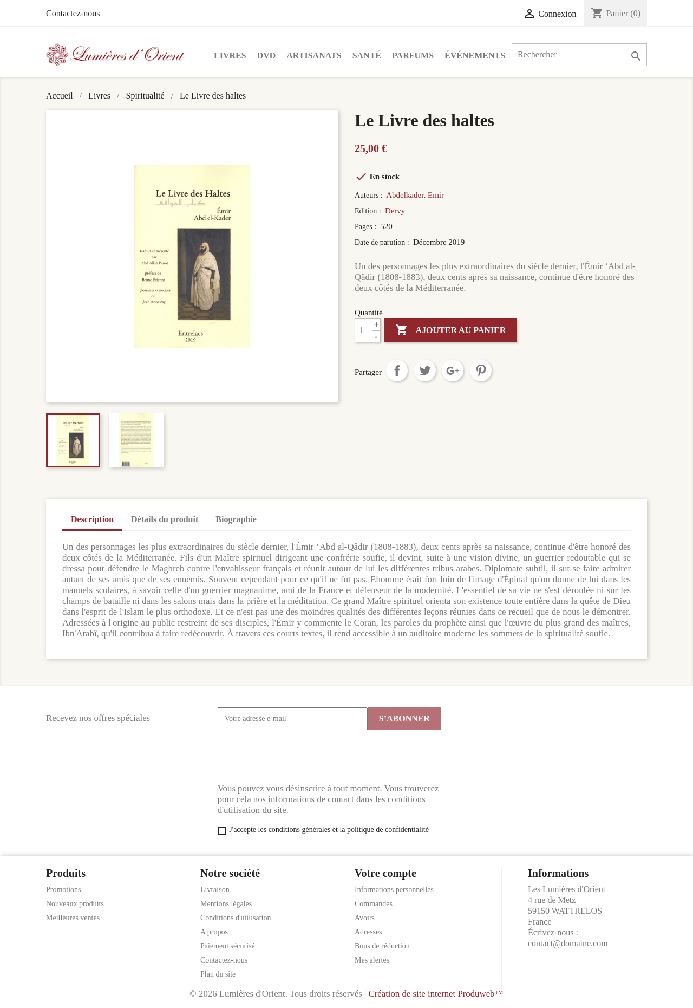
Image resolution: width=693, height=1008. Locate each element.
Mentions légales (226, 904)
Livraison (215, 890)
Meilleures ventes (73, 918)
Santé (366, 55)
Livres (230, 55)
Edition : (369, 211)
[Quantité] (368, 330)
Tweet (425, 370)
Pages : (366, 227)
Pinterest (481, 370)
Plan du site (218, 974)
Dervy (395, 210)
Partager (397, 370)
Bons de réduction (382, 946)
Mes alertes (372, 960)
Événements (474, 55)
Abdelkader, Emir (415, 195)
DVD (266, 55)
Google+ (452, 370)
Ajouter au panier (450, 330)
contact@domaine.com (568, 943)
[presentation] (300, 757)
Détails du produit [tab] (164, 519)
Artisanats (313, 55)
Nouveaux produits (75, 904)
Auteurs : (369, 195)
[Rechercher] (579, 54)
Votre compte (385, 873)
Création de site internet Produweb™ (435, 994)
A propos (214, 932)
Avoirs (365, 918)
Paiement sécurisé (227, 946)
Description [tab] (92, 519)
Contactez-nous (73, 13)
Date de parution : (383, 242)
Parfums (413, 55)
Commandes (374, 904)
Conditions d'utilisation (235, 918)
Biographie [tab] (236, 519)
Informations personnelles (394, 890)
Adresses (368, 932)
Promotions (63, 890)
